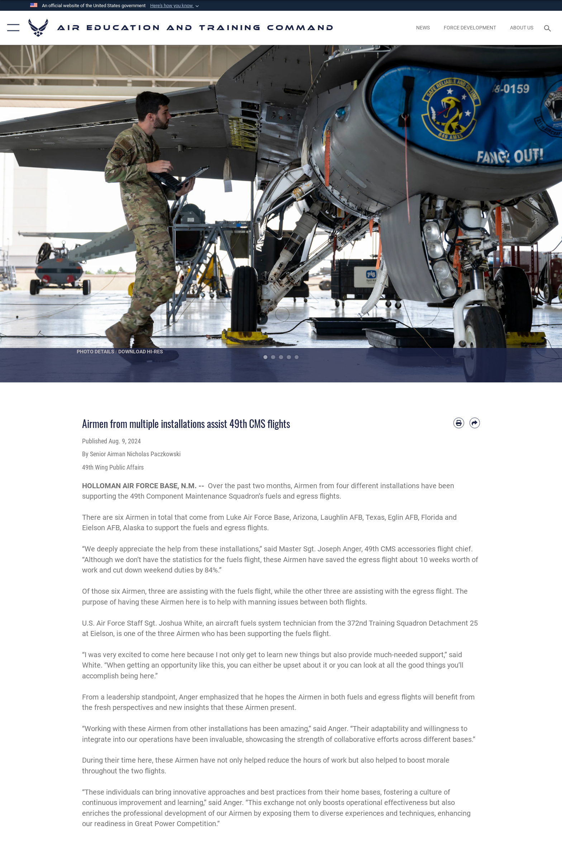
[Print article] (458, 423)
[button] (175, 5)
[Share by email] (475, 423)
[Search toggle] (548, 28)
